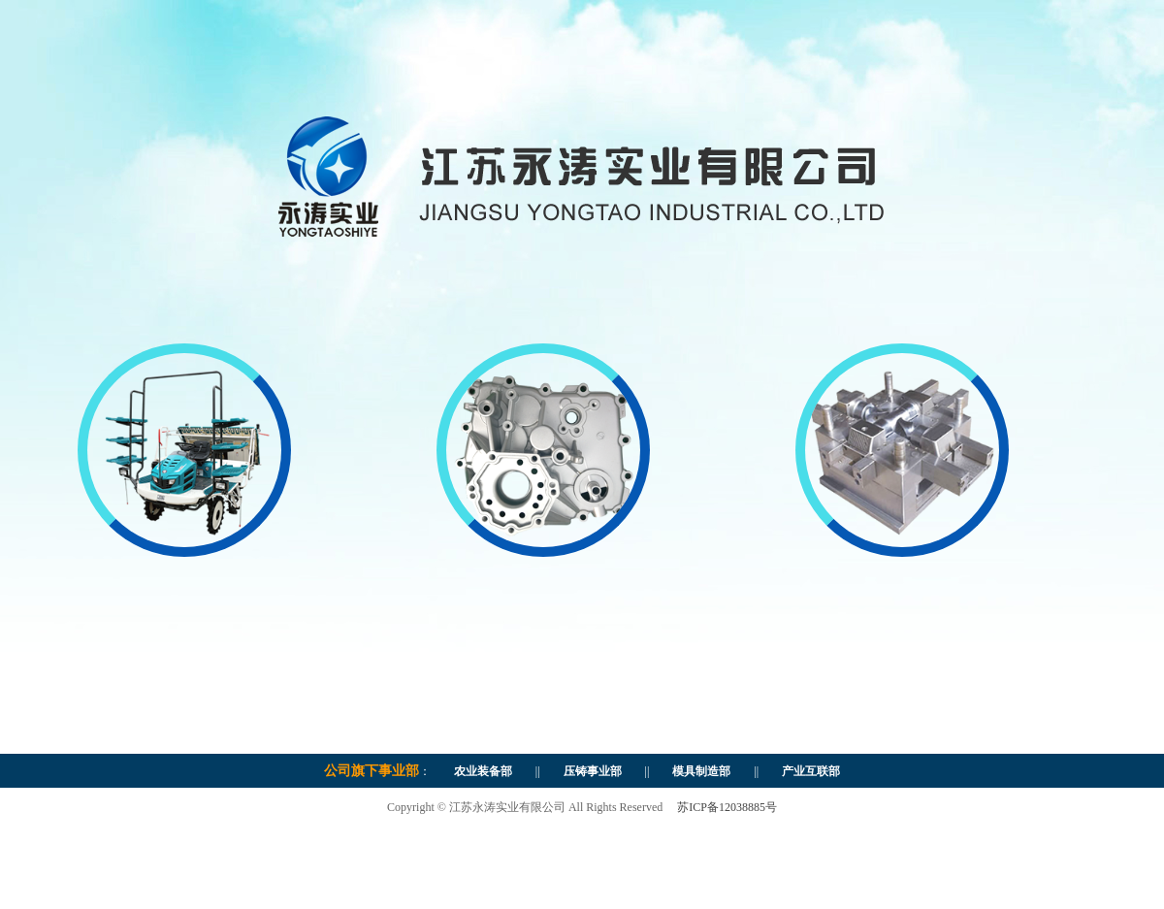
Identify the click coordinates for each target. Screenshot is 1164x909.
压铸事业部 (593, 771)
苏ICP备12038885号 (727, 807)
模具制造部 (695, 771)
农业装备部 (483, 771)
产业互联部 (805, 771)
